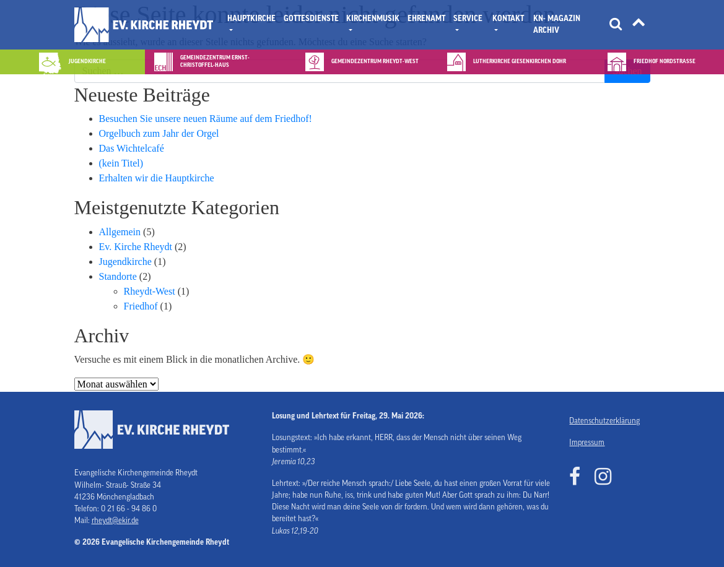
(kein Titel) (121, 163)
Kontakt (508, 18)
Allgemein (120, 232)
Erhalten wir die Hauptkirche (156, 178)
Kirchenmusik (372, 18)
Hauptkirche (251, 18)
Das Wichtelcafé (131, 148)
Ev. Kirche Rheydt (135, 246)
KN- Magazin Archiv (556, 24)
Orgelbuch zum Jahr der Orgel (159, 133)
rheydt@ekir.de (115, 520)
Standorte (118, 276)
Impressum (586, 442)
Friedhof (141, 306)
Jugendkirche (125, 261)
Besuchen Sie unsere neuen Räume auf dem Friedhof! (205, 118)
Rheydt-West (149, 291)
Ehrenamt (426, 18)
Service (467, 18)
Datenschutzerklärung (604, 421)
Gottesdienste (311, 18)
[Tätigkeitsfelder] (638, 25)
